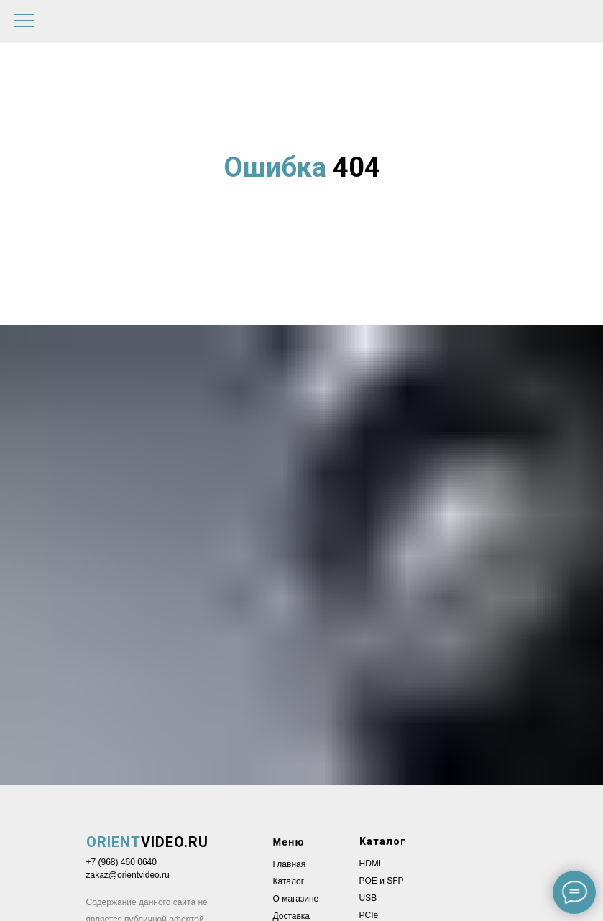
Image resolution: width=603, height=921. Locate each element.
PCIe (369, 915)
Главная (289, 864)
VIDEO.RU (147, 842)
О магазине (296, 899)
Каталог (289, 881)
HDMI (370, 863)
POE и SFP (381, 881)
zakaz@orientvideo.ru (128, 875)
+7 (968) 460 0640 (121, 862)
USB (368, 898)
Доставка (291, 916)
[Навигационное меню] (24, 21)
